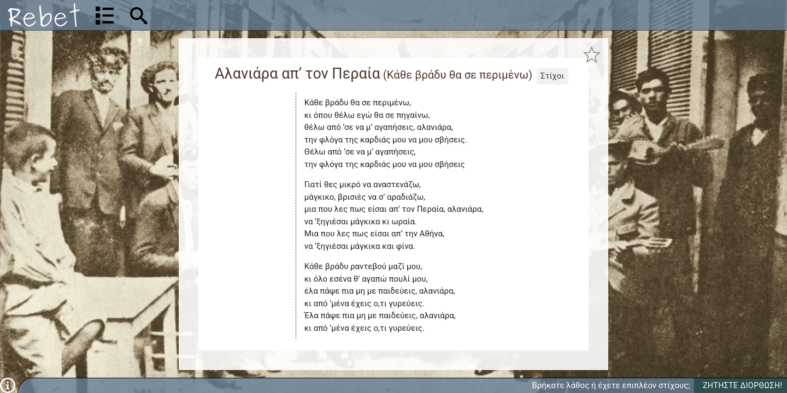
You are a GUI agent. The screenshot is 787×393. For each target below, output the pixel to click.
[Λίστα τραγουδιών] (104, 15)
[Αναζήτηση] (211, 15)
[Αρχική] (43, 15)
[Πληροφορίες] (7, 385)
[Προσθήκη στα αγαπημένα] (591, 55)
